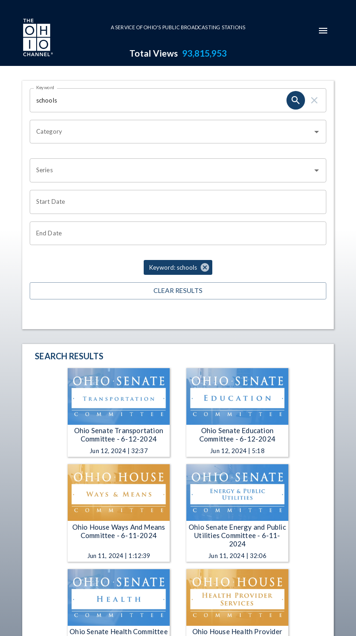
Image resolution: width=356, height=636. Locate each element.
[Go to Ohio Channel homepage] (37, 38)
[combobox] (171, 132)
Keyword (45, 87)
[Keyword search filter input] (158, 100)
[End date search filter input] (175, 233)
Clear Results (178, 291)
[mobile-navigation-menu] (323, 30)
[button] (178, 267)
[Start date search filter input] (175, 202)
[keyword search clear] (314, 100)
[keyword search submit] (295, 100)
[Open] (316, 131)
